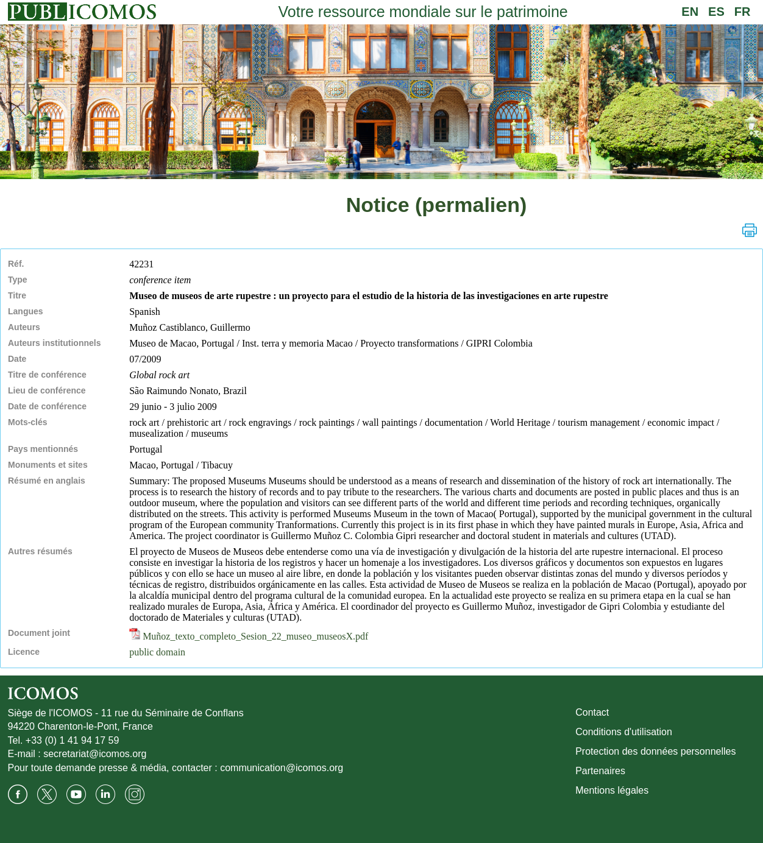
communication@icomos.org (281, 768)
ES (716, 11)
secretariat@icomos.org (94, 754)
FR (742, 11)
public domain (157, 652)
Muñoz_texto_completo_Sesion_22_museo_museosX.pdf (248, 636)
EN (689, 11)
